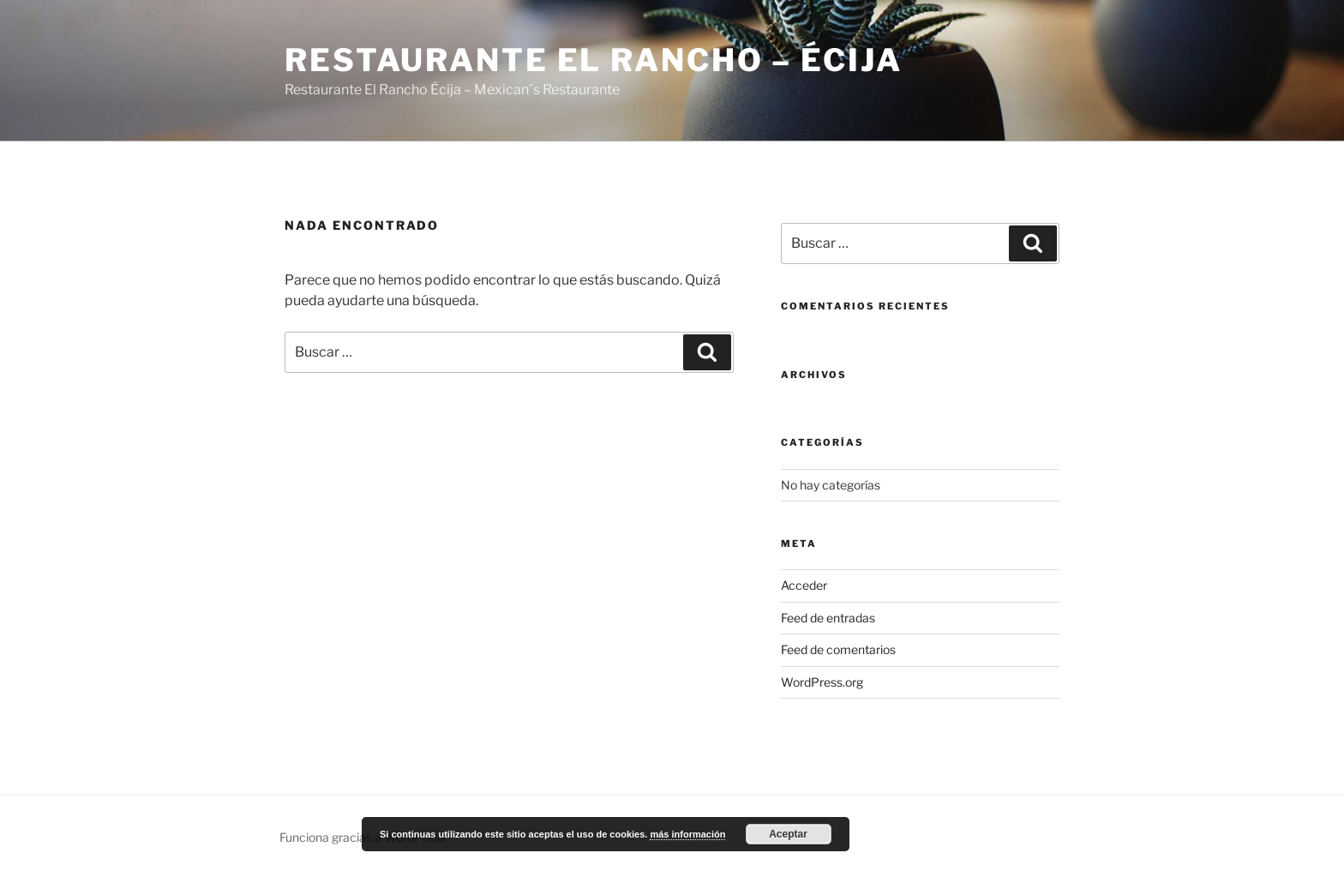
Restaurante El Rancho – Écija (594, 60)
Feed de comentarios (838, 649)
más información (687, 834)
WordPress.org (822, 682)
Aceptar (788, 834)
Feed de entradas (828, 617)
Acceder (804, 585)
